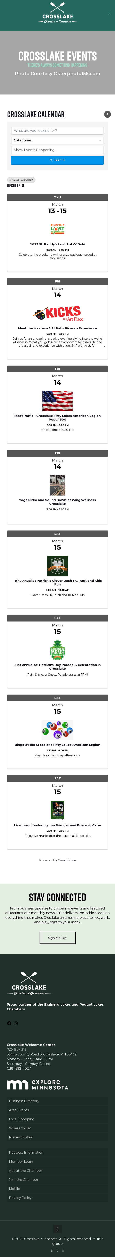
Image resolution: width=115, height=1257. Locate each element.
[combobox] (57, 140)
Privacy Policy (20, 1198)
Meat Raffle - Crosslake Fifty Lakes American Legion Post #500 (57, 417)
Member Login (21, 1162)
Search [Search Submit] (57, 160)
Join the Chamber (23, 1180)
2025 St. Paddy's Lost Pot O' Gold (57, 244)
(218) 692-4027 (19, 1068)
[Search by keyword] (57, 131)
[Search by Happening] (57, 150)
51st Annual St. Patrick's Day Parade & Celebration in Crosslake (58, 666)
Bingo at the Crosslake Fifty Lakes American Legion (57, 745)
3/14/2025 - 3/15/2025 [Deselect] (21, 179)
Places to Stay (20, 1137)
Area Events (19, 1110)
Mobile (14, 1189)
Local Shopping (21, 1119)
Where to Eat (20, 1128)
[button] (107, 114)
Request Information (26, 1152)
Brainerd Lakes (57, 1004)
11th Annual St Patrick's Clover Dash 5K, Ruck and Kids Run (57, 582)
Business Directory (24, 1101)
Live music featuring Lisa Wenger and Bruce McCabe (57, 825)
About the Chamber (25, 1171)
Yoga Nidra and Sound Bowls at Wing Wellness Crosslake (57, 502)
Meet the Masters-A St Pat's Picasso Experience (57, 328)
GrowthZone (67, 860)
